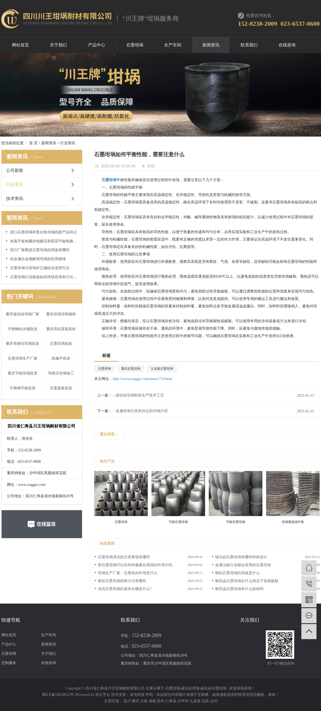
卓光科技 (137, 695)
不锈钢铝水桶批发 (22, 329)
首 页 (33, 143)
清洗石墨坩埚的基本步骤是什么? (124, 589)
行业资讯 (67, 143)
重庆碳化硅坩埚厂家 (22, 314)
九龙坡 (195, 701)
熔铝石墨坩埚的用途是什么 (237, 573)
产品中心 (96, 45)
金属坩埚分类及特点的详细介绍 (142, 411)
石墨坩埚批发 (61, 344)
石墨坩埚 (134, 45)
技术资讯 (14, 198)
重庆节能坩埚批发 (22, 373)
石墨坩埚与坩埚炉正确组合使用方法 (39, 268)
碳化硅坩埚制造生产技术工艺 (140, 395)
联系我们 (249, 45)
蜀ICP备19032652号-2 (59, 695)
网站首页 (20, 45)
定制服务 (8, 663)
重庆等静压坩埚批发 (22, 344)
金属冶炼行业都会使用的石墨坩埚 (243, 565)
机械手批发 (61, 358)
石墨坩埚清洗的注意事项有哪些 (124, 557)
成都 (153, 701)
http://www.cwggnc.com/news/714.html (142, 379)
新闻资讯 (210, 45)
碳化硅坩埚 (190, 688)
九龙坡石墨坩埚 (162, 368)
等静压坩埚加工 (61, 373)
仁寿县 (171, 701)
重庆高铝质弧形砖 (61, 329)
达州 (213, 701)
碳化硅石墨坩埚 (214, 688)
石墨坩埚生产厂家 (22, 358)
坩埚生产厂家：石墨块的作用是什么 (127, 573)
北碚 (205, 701)
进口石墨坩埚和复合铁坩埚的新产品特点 (43, 232)
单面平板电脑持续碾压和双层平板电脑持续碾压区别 (43, 241)
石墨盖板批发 (61, 388)
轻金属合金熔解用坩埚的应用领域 (37, 259)
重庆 (136, 701)
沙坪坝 (183, 701)
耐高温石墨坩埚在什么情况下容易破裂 (246, 581)
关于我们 (58, 45)
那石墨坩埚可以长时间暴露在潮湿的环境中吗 (135, 565)
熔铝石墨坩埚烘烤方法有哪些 (122, 581)
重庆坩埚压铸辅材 (61, 314)
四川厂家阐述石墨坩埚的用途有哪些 (39, 250)
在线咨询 (287, 45)
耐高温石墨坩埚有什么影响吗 (239, 589)
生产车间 (172, 45)
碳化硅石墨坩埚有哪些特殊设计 (241, 557)
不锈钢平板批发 (23, 388)
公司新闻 (14, 170)
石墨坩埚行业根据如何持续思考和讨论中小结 (43, 277)
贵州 (161, 701)
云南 (144, 701)
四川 (127, 701)
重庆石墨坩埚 (130, 368)
